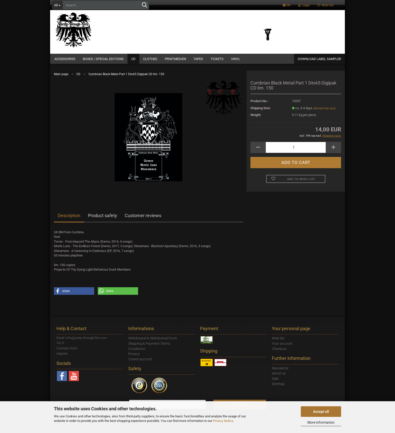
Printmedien (175, 59)
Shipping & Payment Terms (149, 343)
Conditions (136, 349)
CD (133, 59)
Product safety (102, 215)
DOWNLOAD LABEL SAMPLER (319, 59)
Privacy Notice (223, 421)
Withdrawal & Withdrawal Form (152, 338)
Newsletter (280, 368)
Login (304, 5)
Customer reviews (143, 215)
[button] (74, 291)
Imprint (62, 354)
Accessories (64, 59)
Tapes (198, 59)
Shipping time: (260, 108)
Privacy (134, 354)
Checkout (279, 349)
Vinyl (235, 59)
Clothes (150, 59)
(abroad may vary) (324, 108)
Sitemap (278, 384)
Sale (275, 379)
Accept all (321, 412)
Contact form (66, 348)
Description (69, 215)
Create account (140, 359)
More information (321, 422)
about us (279, 373)
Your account (282, 343)
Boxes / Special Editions (103, 59)
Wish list (325, 5)
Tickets (217, 59)
